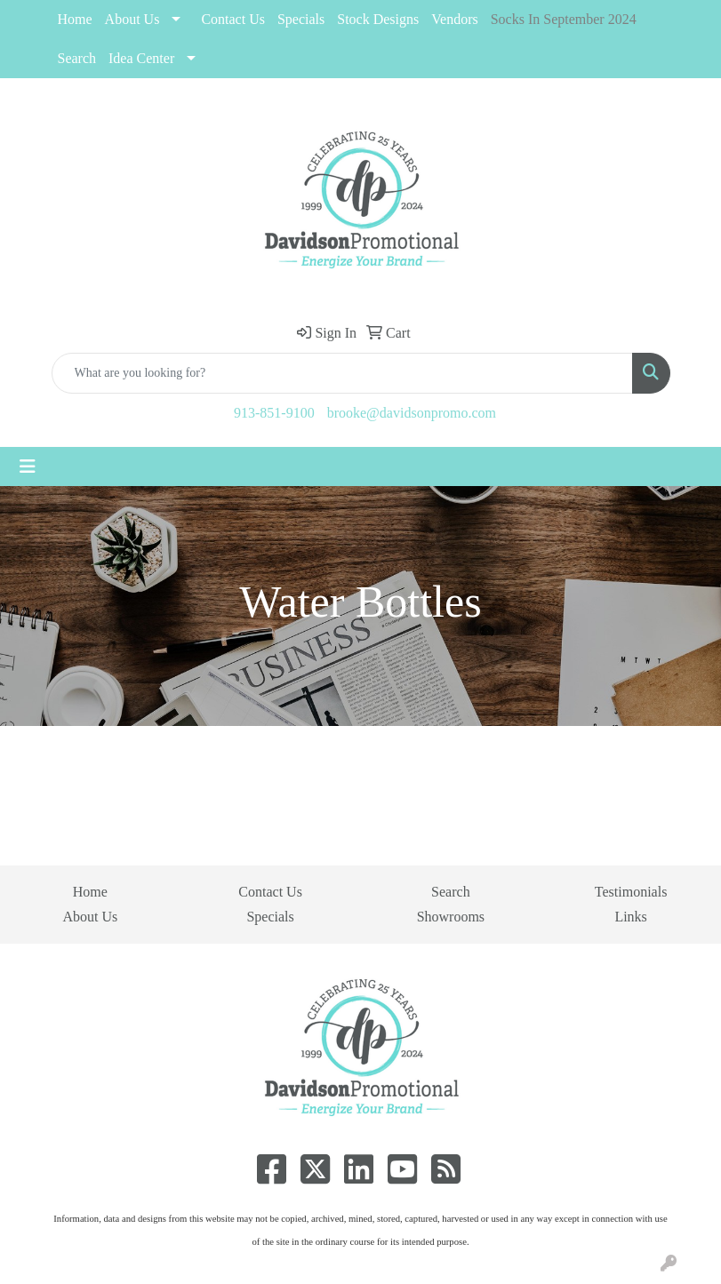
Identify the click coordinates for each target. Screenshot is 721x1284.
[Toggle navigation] (27, 466)
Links (630, 916)
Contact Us (233, 19)
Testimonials (631, 891)
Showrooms (451, 916)
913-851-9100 (274, 412)
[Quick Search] (342, 373)
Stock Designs (378, 19)
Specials (269, 916)
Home (75, 19)
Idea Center (141, 58)
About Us (132, 19)
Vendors (454, 19)
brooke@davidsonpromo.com (411, 412)
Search (77, 58)
